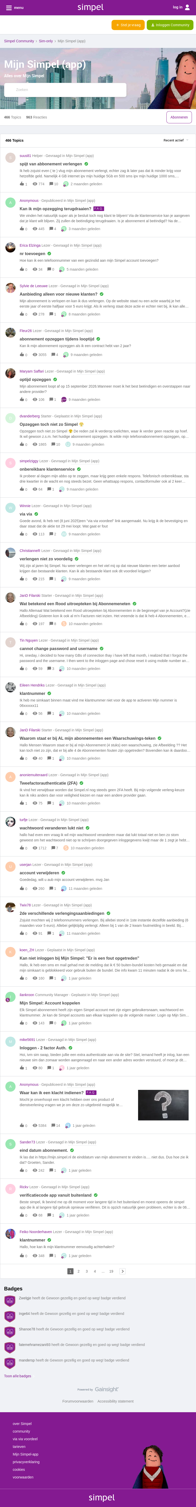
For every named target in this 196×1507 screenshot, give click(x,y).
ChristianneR (30, 551)
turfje (24, 820)
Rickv (24, 1187)
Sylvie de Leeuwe (34, 286)
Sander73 (27, 1142)
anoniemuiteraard (33, 775)
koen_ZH (27, 950)
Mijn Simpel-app (25, 1454)
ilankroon (27, 995)
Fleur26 (26, 331)
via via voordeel (25, 1439)
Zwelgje (25, 1298)
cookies (19, 1470)
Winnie (25, 506)
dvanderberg (30, 416)
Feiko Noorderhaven (36, 1232)
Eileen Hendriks (32, 685)
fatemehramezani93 (35, 1345)
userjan (25, 865)
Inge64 (24, 1314)
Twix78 (25, 905)
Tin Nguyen (29, 640)
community (21, 1431)
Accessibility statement (115, 1401)
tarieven (19, 1447)
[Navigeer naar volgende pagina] (122, 1271)
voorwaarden (23, 1477)
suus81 (25, 156)
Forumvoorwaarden (78, 1401)
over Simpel (22, 1424)
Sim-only (46, 41)
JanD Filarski (30, 595)
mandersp (27, 1360)
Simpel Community (19, 41)
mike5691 (27, 1040)
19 (111, 1271)
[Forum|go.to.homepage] (29, 25)
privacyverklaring (26, 1462)
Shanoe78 (27, 1329)
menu (14, 8)
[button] (6, 26)
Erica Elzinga (30, 245)
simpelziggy (29, 461)
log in (181, 7)
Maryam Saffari (32, 371)
